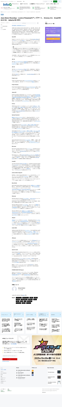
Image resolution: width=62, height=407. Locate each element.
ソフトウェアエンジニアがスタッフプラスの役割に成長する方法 (31, 332)
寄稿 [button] (24, 1)
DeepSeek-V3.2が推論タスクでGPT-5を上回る (43, 337)
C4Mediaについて (3, 391)
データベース (28, 308)
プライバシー (44, 404)
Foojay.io (19, 278)
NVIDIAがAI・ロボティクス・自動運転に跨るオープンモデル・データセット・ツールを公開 (43, 333)
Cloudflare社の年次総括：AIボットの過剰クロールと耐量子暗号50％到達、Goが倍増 (6, 333)
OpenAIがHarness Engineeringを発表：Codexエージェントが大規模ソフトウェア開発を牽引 (18, 333)
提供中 (20, 258)
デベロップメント (14, 4)
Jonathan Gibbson (35, 40)
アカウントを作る (3, 379)
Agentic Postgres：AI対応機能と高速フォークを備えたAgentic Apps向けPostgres (43, 328)
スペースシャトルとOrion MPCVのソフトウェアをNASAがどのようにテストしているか (31, 336)
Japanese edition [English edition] (19, 1)
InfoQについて (3, 389)
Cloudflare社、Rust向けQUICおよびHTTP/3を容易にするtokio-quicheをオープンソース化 (6, 328)
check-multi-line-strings (32, 248)
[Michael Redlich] (2, 27)
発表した (23, 42)
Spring (18, 306)
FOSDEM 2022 (15, 280)
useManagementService (24, 226)
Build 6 (33, 83)
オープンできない (29, 236)
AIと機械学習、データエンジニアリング (36, 4)
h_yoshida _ (5, 30)
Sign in (59, 1)
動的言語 (24, 308)
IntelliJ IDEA (29, 306)
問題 (25, 64)
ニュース (9, 13)
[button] (53, 40)
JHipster (13, 224)
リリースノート (20, 132)
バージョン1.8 (21, 263)
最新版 (37, 209)
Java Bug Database (30, 76)
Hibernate (30, 304)
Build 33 (25, 63)
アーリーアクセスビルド (19, 63)
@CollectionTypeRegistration (27, 216)
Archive (32, 246)
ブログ (28, 98)
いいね (15, 24)
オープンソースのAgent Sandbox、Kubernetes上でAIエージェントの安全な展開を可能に (55, 334)
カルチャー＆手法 (48, 4)
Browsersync (20, 228)
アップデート (14, 64)
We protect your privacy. (49, 42)
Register (55, 1)
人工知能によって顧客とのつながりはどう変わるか (31, 328)
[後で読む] (18, 24)
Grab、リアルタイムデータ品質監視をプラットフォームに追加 (19, 328)
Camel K (31, 269)
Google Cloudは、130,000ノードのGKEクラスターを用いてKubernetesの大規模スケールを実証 (56, 329)
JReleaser (34, 245)
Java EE (35, 304)
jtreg (14, 42)
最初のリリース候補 (26, 215)
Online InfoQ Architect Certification (22, 380)
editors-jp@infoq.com (10, 402)
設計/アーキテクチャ (23, 4)
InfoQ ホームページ (3, 13)
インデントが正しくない (34, 237)
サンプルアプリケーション (34, 146)
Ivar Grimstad (37, 97)
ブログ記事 (16, 267)
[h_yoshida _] (2, 30)
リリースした (29, 152)
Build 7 (25, 71)
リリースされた (24, 128)
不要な (34, 236)
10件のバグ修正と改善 (32, 128)
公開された (35, 109)
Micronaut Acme (15, 162)
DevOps (52, 322)
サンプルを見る (52, 33)
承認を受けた (30, 99)
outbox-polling (33, 203)
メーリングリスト (27, 103)
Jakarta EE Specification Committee (21, 99)
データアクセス (18, 308)
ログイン (2, 381)
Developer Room (27, 280)
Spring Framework (24, 304)
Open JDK (18, 304)
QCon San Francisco (21, 389)
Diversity (2, 392)
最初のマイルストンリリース (17, 121)
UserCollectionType (17, 218)
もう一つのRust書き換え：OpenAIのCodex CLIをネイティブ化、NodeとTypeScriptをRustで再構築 (6, 339)
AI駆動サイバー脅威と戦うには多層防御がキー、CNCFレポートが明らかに (55, 339)
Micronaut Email (23, 155)
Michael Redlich (5, 27)
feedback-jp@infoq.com (3, 403)
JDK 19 (16, 76)
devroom (15, 286)
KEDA (33, 263)
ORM (21, 306)
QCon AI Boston (21, 383)
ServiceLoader (15, 192)
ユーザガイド (16, 219)
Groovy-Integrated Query (22, 114)
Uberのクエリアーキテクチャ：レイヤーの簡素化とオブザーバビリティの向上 (19, 338)
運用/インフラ (55, 4)
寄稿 (1, 386)
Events (2, 384)
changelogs (15, 211)
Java (2, 15)
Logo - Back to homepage (5, 3)
